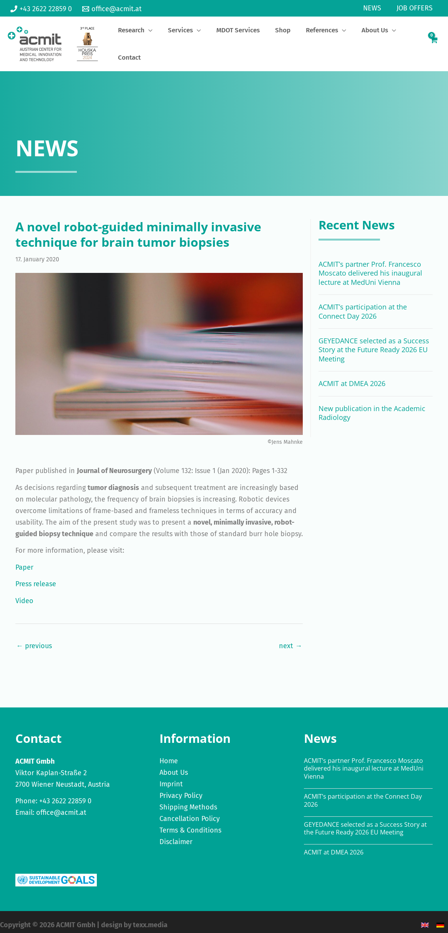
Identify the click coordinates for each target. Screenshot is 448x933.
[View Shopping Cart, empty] (433, 41)
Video (24, 594)
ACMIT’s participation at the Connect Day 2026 (363, 305)
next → (290, 639)
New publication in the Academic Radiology (372, 406)
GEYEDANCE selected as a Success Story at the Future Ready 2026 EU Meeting (374, 343)
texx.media (150, 919)
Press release (35, 578)
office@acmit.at (61, 806)
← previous (34, 639)
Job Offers (415, 8)
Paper (24, 561)
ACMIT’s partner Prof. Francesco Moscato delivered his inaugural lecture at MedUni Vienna (370, 267)
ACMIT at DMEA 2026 (352, 377)
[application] (172, 42)
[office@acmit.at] (111, 8)
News (374, 8)
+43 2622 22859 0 (65, 795)
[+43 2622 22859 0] (41, 8)
